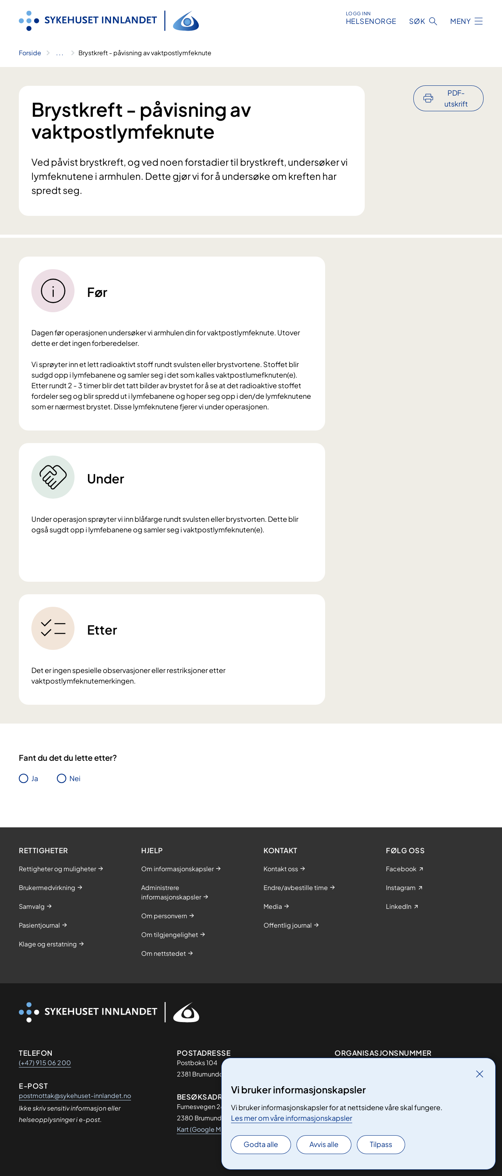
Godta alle (261, 1144)
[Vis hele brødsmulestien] (60, 53)
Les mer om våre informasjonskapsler (291, 1117)
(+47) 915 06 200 (45, 1062)
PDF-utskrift (456, 98)
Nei (74, 778)
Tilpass (381, 1144)
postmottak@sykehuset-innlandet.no (75, 1095)
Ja (34, 778)
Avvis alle (323, 1144)
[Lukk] (479, 1073)
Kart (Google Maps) (205, 1129)
